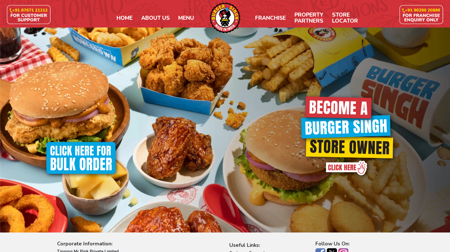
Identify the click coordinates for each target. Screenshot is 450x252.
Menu (186, 18)
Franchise (270, 18)
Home (125, 18)
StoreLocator (345, 18)
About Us (155, 18)
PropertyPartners (308, 18)
